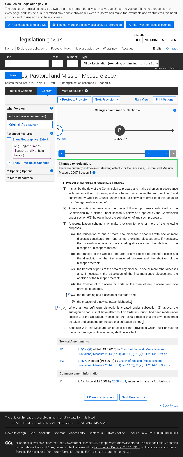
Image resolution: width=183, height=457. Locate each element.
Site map (59, 433)
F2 (59, 307)
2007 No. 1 (38, 83)
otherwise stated (128, 443)
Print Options (164, 99)
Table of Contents (21, 91)
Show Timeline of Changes (31, 163)
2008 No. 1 (119, 381)
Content (47, 91)
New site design (15, 433)
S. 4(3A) (82, 361)
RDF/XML (100, 423)
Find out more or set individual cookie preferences (89, 25)
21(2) (139, 354)
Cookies (134, 433)
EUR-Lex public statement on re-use (108, 452)
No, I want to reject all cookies (152, 25)
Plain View (141, 99)
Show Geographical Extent (30, 139)
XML (53, 423)
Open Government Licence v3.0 (77, 443)
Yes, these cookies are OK (29, 25)
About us (44, 433)
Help (32, 433)
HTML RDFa (85, 423)
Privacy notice (115, 433)
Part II (53, 83)
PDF (45, 423)
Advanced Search (166, 68)
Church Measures (16, 83)
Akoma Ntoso (66, 423)
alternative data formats (71, 417)
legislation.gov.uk (33, 38)
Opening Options (20, 171)
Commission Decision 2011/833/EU (117, 447)
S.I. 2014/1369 (153, 354)
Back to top (170, 405)
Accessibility (77, 433)
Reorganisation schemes (78, 83)
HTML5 (17, 423)
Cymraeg (172, 48)
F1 (69, 294)
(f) (90, 349)
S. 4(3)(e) (83, 349)
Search (13, 75)
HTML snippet (32, 423)
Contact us (96, 433)
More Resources (72, 91)
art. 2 (167, 354)
